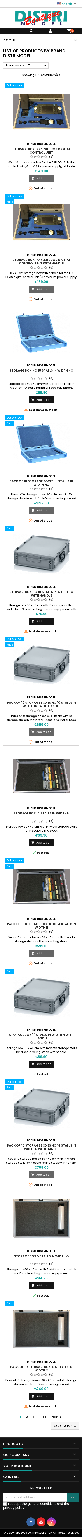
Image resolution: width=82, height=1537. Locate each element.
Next (57, 1417)
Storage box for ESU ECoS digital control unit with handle (41, 261)
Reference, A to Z (26, 65)
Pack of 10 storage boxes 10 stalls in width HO (41, 483)
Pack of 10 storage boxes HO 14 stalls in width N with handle (41, 1147)
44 (44, 1417)
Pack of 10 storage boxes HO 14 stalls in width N (41, 926)
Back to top (65, 1426)
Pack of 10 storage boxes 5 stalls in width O (41, 1369)
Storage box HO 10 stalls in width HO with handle (41, 594)
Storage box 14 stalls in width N (41, 813)
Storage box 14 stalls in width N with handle (41, 1036)
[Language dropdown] (67, 3)
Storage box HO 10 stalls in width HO (41, 370)
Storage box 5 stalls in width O (41, 1256)
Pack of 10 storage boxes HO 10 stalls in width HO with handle (41, 704)
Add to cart (41, 178)
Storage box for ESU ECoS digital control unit (41, 151)
